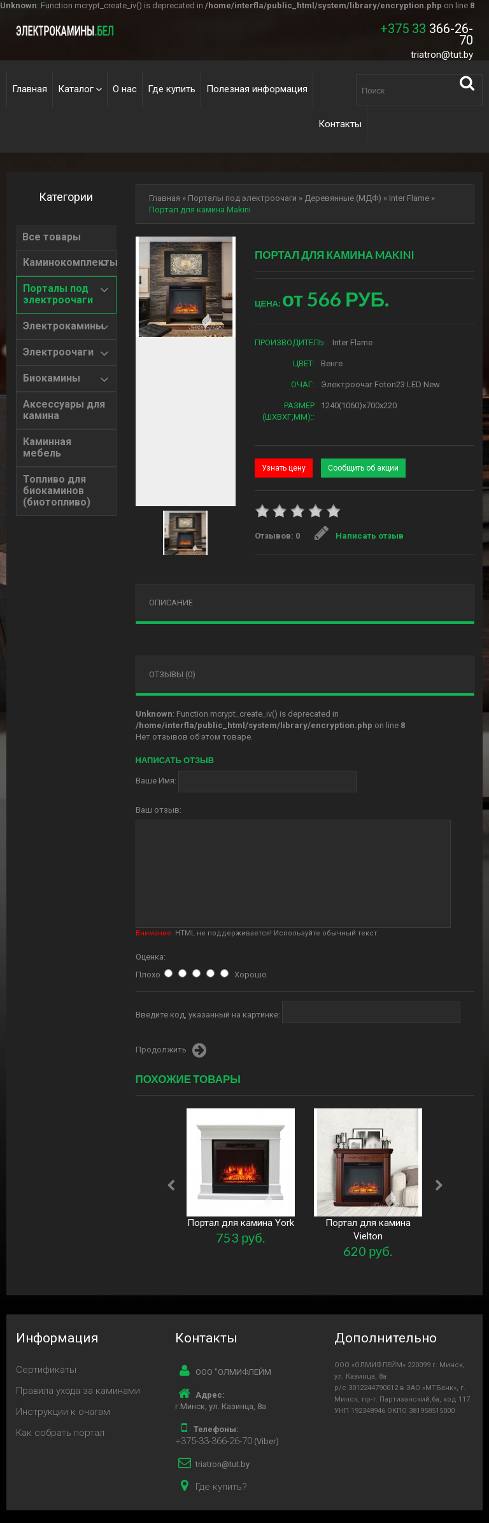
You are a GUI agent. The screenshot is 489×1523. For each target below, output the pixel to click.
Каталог (76, 89)
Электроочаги (58, 352)
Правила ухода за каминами (78, 1390)
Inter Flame (409, 198)
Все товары (51, 237)
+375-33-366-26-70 (213, 1441)
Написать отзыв (359, 536)
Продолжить (171, 1050)
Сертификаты (46, 1369)
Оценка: (151, 956)
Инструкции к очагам (63, 1411)
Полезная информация (257, 89)
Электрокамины (63, 326)
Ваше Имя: (156, 780)
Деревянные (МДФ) (342, 198)
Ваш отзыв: (158, 810)
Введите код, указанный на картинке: (208, 1014)
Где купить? (221, 1486)
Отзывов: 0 (277, 536)
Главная (29, 89)
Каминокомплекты (70, 262)
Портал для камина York (240, 1223)
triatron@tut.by (442, 54)
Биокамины (51, 378)
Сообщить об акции (363, 468)
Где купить (171, 89)
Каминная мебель (47, 447)
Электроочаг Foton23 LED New (380, 384)
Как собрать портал (60, 1432)
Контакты (340, 124)
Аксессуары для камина (64, 410)
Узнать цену (284, 468)
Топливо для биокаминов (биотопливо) (56, 491)
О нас (125, 89)
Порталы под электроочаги (58, 294)
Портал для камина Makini (200, 209)
